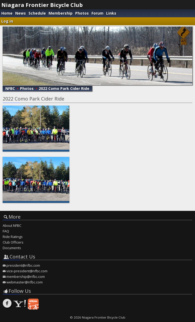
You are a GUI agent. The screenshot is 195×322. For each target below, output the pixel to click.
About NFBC (12, 225)
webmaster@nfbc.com (24, 282)
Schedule (37, 13)
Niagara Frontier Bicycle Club (42, 5)
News (20, 13)
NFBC (10, 88)
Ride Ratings (13, 236)
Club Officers (13, 242)
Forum (97, 13)
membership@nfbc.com (25, 276)
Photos (82, 13)
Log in (7, 21)
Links (111, 13)
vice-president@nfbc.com (26, 271)
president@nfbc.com (23, 265)
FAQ (6, 231)
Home (7, 13)
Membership (61, 13)
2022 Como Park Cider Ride (64, 88)
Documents (12, 247)
